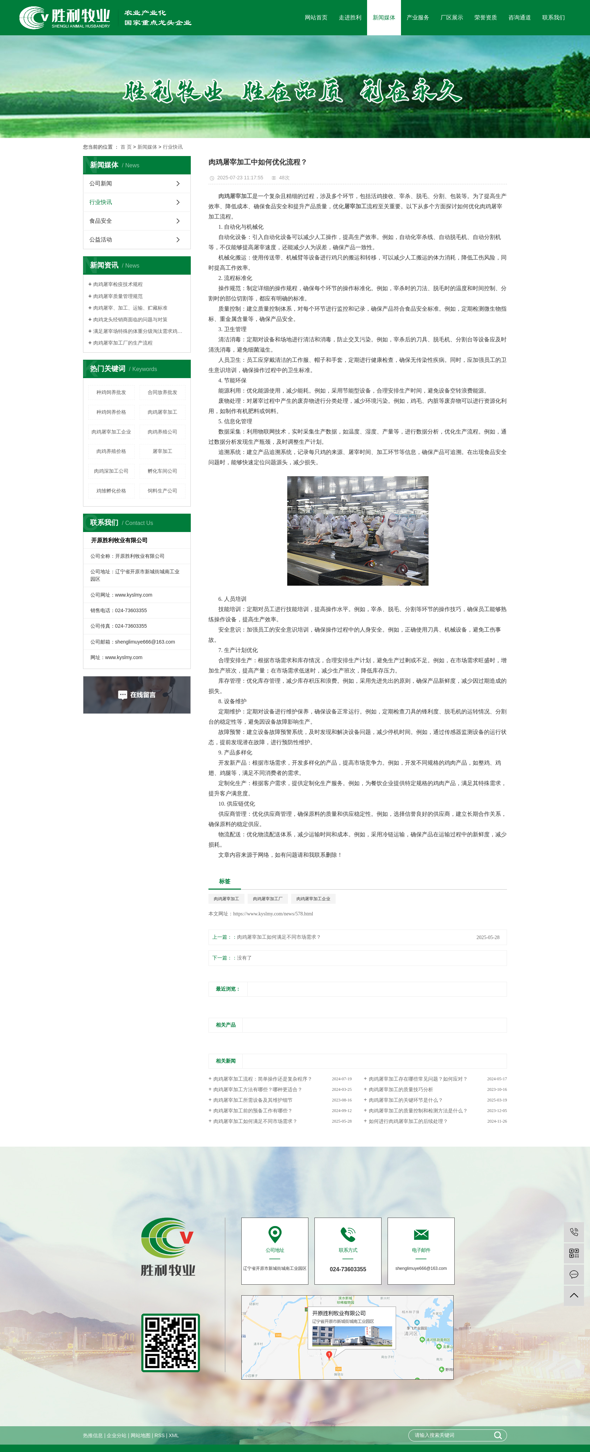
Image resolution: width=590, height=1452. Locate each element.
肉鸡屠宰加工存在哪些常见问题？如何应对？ (418, 1079)
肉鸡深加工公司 (111, 471)
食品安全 (100, 221)
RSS (159, 1435)
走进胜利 (350, 17)
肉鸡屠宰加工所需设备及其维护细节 (253, 1100)
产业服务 (418, 17)
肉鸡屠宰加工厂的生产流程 (123, 343)
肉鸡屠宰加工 (162, 412)
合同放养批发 (162, 392)
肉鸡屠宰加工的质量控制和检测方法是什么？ (418, 1110)
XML (174, 1435)
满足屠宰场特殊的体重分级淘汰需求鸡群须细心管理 (139, 331)
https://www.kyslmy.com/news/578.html (273, 913)
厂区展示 (452, 17)
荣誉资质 (485, 17)
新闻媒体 (384, 17)
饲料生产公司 (162, 491)
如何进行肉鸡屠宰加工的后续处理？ (408, 1121)
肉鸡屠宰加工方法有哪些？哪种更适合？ (257, 1089)
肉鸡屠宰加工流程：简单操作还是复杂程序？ (262, 1079)
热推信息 (93, 1435)
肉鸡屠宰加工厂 (268, 898)
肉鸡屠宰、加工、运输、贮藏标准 (130, 308)
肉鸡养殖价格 (111, 451)
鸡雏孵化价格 (111, 491)
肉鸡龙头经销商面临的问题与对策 (130, 319)
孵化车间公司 (162, 471)
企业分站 (116, 1435)
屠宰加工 (162, 451)
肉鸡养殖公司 (162, 432)
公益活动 (100, 240)
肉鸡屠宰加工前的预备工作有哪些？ (253, 1110)
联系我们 (553, 17)
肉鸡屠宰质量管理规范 (118, 296)
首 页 (126, 147)
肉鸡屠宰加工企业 (111, 432)
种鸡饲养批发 (111, 392)
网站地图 (141, 1435)
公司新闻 (100, 183)
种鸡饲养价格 (111, 412)
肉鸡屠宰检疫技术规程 (118, 284)
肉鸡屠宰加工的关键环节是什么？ (406, 1100)
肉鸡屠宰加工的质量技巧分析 (401, 1089)
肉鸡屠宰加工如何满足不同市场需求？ (279, 937)
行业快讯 (173, 147)
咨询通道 (519, 17)
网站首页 (316, 17)
